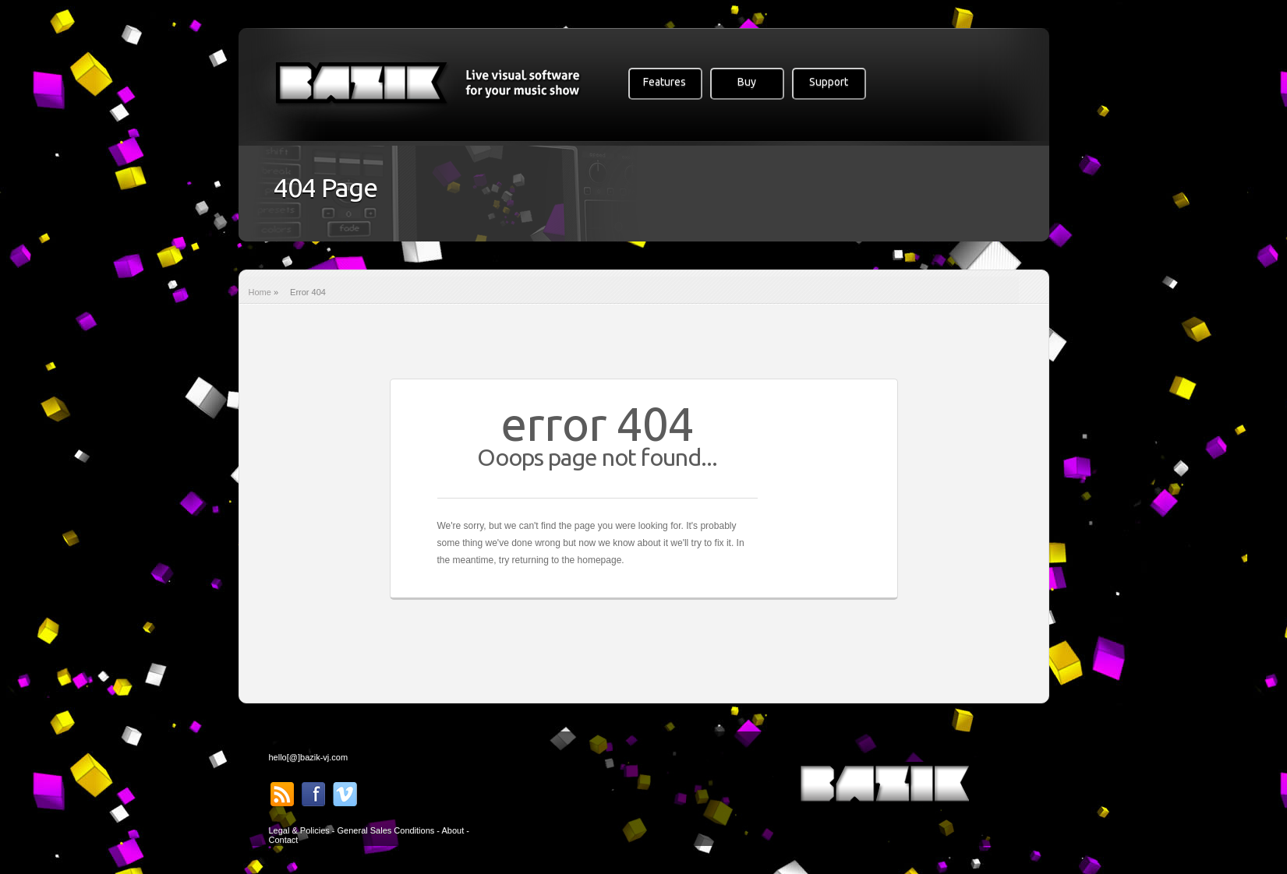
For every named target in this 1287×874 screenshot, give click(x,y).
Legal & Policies (299, 830)
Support (828, 82)
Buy (746, 82)
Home (260, 292)
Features (664, 82)
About (452, 830)
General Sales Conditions (386, 830)
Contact (284, 839)
